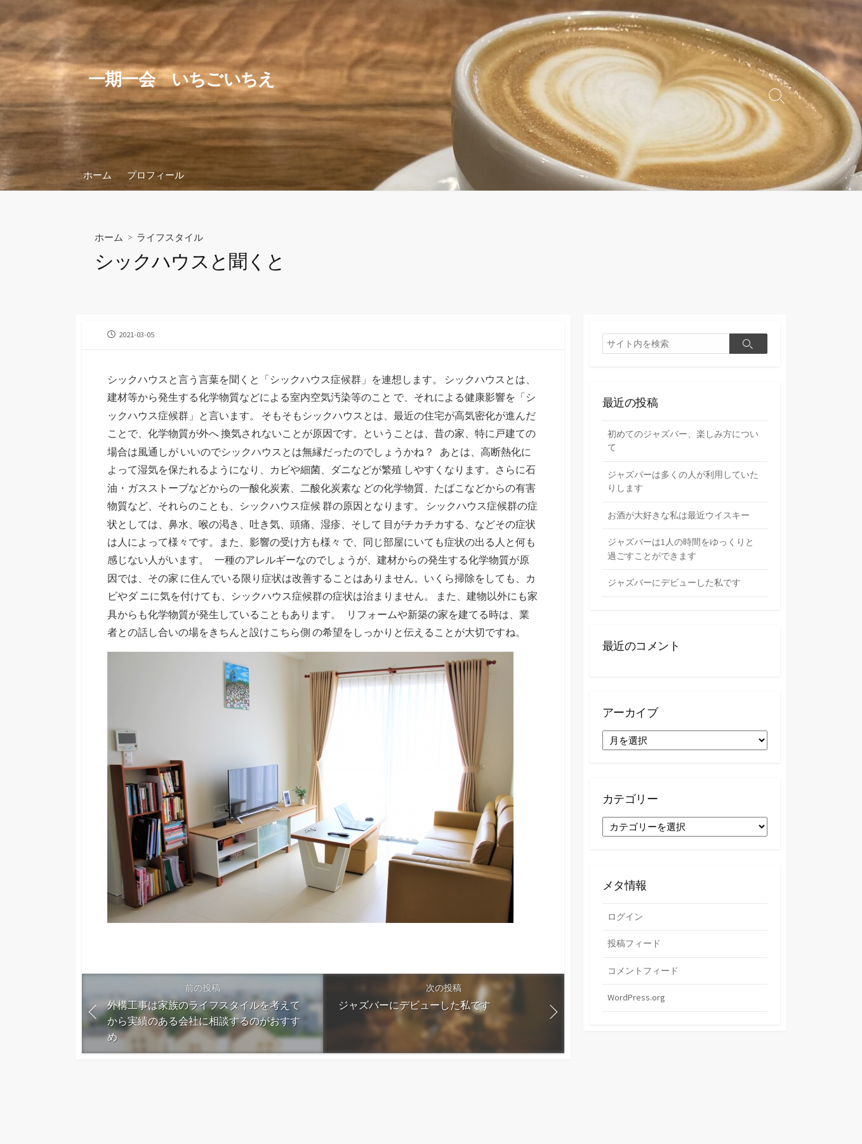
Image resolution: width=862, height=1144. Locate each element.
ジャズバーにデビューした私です (678, 588)
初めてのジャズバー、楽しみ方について (683, 442)
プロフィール (155, 174)
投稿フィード (636, 952)
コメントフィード (645, 979)
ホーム (97, 174)
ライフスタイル (173, 237)
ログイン (626, 924)
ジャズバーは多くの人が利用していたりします (683, 484)
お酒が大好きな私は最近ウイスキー (683, 519)
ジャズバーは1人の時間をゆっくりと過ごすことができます (681, 554)
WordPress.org (636, 1007)
